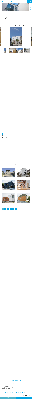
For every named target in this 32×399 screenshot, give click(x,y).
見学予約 (24, 397)
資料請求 (7, 397)
